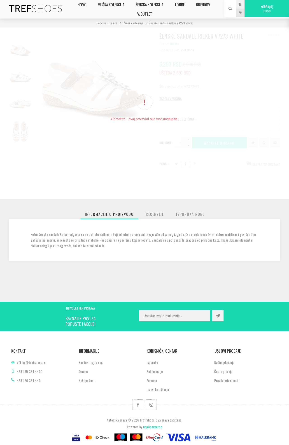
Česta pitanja (223, 371)
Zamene (152, 380)
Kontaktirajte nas (91, 362)
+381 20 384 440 (29, 380)
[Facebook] (138, 404)
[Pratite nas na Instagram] (151, 404)
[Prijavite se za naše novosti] (174, 315)
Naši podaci (86, 380)
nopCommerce (152, 426)
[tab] (109, 214)
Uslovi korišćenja (158, 389)
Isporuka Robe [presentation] (190, 214)
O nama (84, 371)
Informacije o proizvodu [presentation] (109, 214)
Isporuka (152, 362)
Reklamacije (155, 371)
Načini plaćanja (224, 362)
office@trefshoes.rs (31, 362)
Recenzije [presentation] (155, 214)
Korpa (267, 8)
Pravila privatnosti (227, 380)
